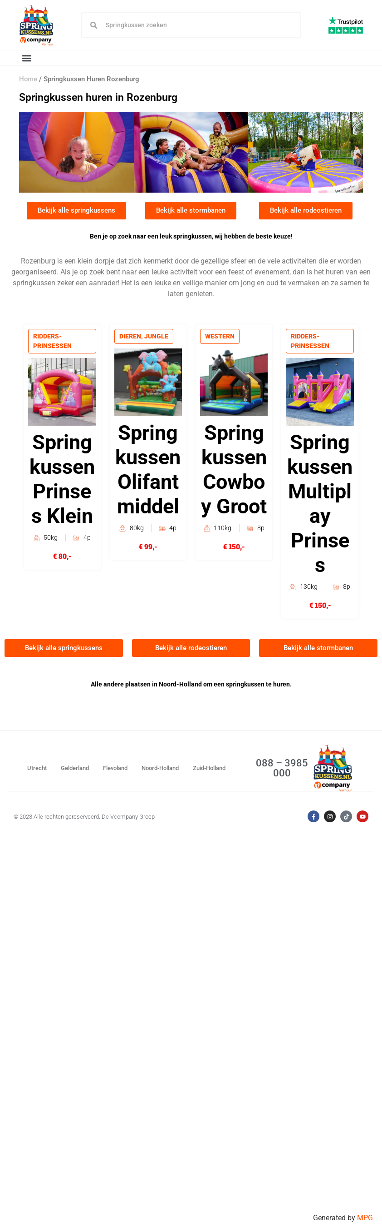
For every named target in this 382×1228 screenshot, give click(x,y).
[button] (26, 58)
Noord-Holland (160, 768)
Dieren (131, 337)
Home (28, 79)
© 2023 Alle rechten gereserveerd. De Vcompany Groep (84, 817)
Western (220, 337)
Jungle (157, 337)
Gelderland (75, 768)
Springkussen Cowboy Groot (234, 471)
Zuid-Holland (209, 768)
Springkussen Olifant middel (148, 471)
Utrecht (37, 768)
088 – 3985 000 (282, 768)
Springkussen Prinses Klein (62, 480)
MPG (365, 1217)
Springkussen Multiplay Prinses (320, 505)
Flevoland (115, 768)
